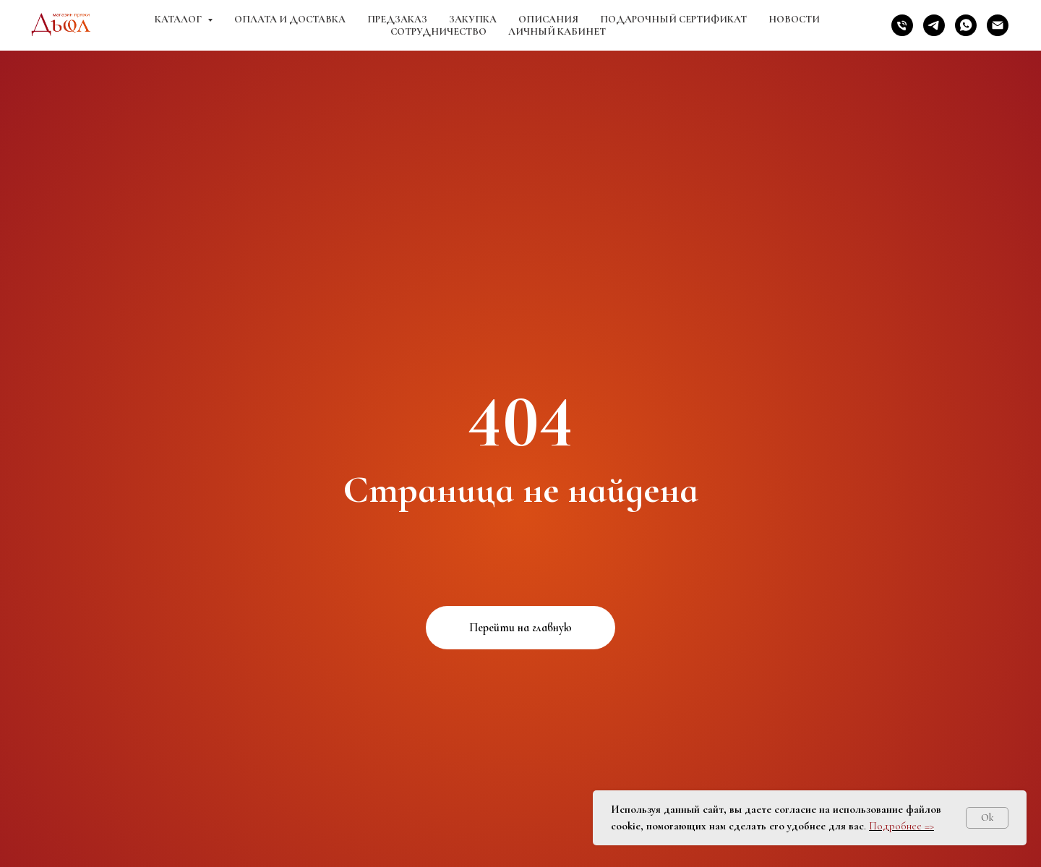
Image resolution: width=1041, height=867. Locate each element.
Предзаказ (397, 19)
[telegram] (934, 25)
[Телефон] (902, 25)
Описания (548, 19)
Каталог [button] (179, 19)
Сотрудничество (438, 31)
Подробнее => (901, 825)
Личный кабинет (557, 31)
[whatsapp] (966, 25)
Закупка (473, 19)
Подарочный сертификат (673, 19)
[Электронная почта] (997, 25)
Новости (794, 19)
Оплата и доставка (290, 19)
